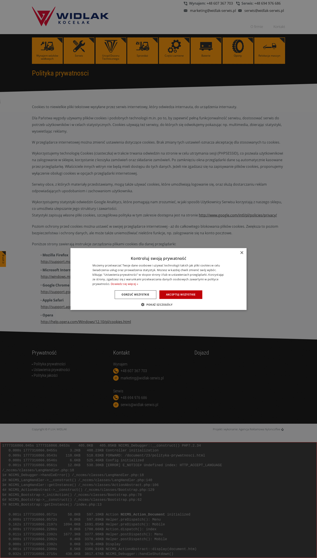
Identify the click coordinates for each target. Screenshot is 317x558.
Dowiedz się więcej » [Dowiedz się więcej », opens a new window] (124, 284)
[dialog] (158, 279)
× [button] (241, 253)
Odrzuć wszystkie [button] (135, 294)
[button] (158, 304)
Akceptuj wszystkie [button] (181, 294)
